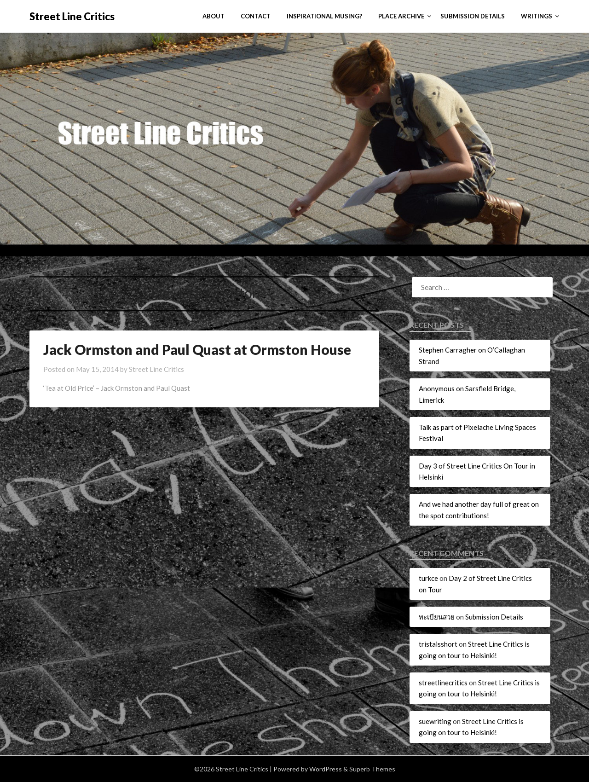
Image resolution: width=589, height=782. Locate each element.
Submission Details (472, 16)
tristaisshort (438, 644)
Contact (256, 16)
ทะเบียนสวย (437, 617)
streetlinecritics (443, 682)
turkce (428, 578)
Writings (536, 16)
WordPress (325, 769)
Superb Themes (372, 769)
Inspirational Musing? (324, 16)
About (213, 16)
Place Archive (401, 16)
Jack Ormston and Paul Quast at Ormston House (197, 349)
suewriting (435, 721)
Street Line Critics (72, 16)
